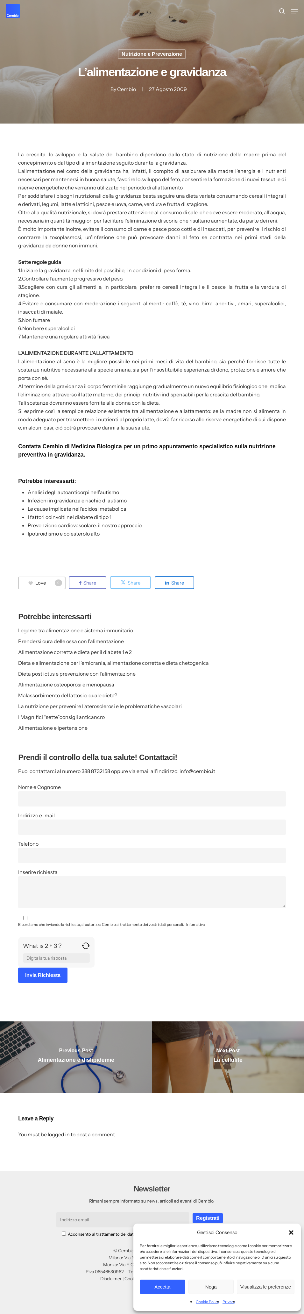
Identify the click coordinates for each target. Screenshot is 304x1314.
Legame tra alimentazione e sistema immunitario (75, 630)
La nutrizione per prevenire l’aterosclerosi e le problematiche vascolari (100, 706)
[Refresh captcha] (86, 948)
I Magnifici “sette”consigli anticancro (61, 717)
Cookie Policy (207, 1301)
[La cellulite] (228, 1057)
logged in (59, 1134)
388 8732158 (95, 771)
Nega (211, 1286)
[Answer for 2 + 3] (56, 958)
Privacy (229, 1301)
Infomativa (195, 924)
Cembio (126, 89)
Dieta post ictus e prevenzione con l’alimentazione (77, 674)
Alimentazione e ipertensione (53, 728)
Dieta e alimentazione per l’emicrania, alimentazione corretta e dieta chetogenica (113, 663)
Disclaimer (111, 1279)
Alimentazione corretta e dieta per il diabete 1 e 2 (75, 652)
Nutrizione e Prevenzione (152, 54)
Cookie (131, 1279)
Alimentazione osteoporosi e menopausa (66, 684)
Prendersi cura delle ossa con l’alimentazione (71, 641)
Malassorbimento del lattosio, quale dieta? (67, 695)
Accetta (162, 1286)
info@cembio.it (197, 771)
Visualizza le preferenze (265, 1286)
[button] (291, 1232)
